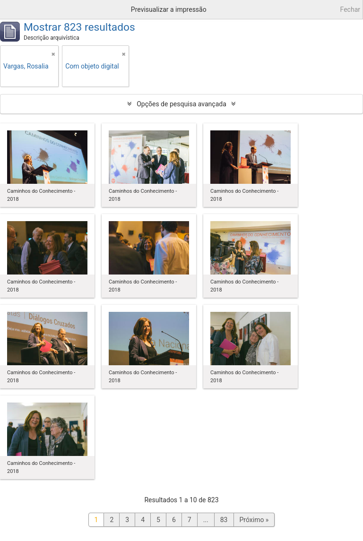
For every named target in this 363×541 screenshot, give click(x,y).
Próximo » (254, 520)
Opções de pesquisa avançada (181, 104)
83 (224, 520)
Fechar (350, 9)
